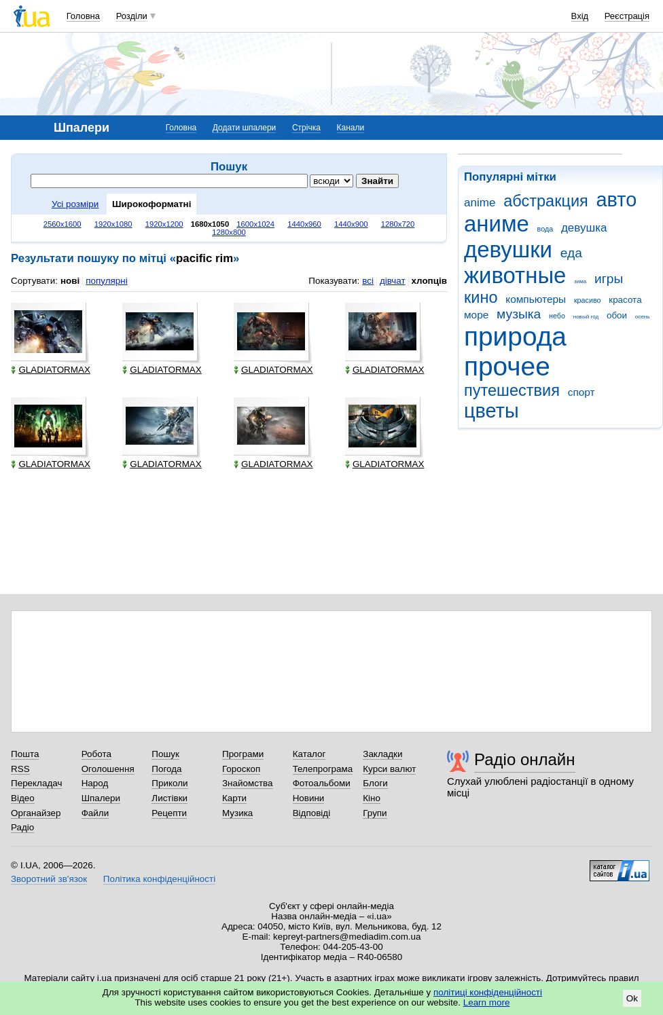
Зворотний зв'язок (49, 879)
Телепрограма (323, 769)
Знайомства (247, 783)
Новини (309, 798)
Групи (375, 813)
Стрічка (306, 127)
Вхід (580, 16)
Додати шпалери (244, 127)
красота (625, 300)
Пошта (25, 754)
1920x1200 (164, 224)
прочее (507, 366)
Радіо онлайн (524, 759)
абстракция (545, 201)
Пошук (165, 754)
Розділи (131, 16)
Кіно (371, 798)
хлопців (429, 281)
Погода (166, 769)
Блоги (375, 783)
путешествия (512, 390)
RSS (20, 769)
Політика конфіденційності (159, 879)
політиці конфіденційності (487, 992)
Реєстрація (627, 16)
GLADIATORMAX (50, 370)
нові (69, 281)
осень (642, 317)
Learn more (486, 1002)
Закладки (382, 754)
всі (368, 281)
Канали (351, 127)
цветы (491, 411)
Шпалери (101, 798)
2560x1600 (62, 224)
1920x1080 (113, 224)
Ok (632, 998)
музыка (519, 314)
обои (617, 315)
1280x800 (229, 232)
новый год (585, 317)
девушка (584, 227)
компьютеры (535, 299)
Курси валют (389, 769)
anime (479, 202)
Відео (23, 798)
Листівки (169, 798)
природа (515, 336)
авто (616, 199)
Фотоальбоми (322, 783)
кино (481, 297)
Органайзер (35, 813)
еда (571, 253)
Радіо (22, 827)
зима (580, 281)
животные (515, 275)
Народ (95, 783)
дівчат (393, 281)
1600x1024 (255, 224)
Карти (234, 798)
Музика (237, 813)
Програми (243, 754)
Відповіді (312, 813)
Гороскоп (241, 769)
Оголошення (108, 769)
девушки (508, 249)
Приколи (169, 783)
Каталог (309, 754)
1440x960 (304, 224)
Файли (95, 813)
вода (545, 229)
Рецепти (169, 813)
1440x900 (351, 224)
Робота (96, 754)
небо (557, 316)
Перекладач (36, 783)
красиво (587, 300)
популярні (106, 281)
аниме (496, 223)
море (476, 314)
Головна (83, 16)
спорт (581, 392)
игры (608, 279)
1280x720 (398, 224)
